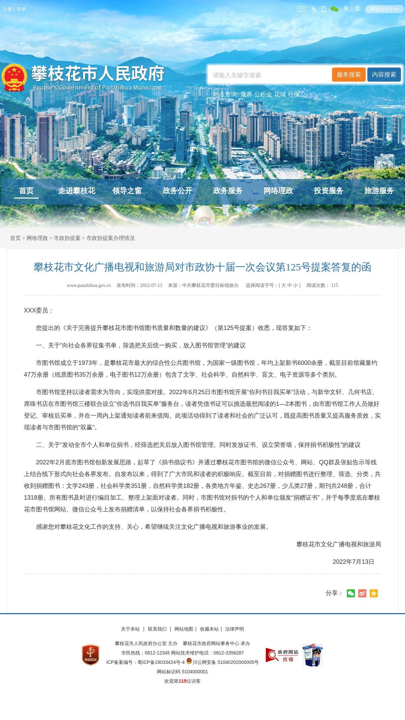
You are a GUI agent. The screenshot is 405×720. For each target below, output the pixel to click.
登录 (21, 9)
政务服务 (228, 190)
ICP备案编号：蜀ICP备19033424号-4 (146, 662)
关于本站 (131, 629)
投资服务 (328, 190)
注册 (7, 9)
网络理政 (278, 190)
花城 (280, 94)
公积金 (263, 94)
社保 (294, 94)
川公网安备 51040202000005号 (222, 662)
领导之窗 (127, 190)
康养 (246, 94)
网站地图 (183, 629)
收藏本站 (209, 629)
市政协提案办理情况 (110, 238)
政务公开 (177, 190)
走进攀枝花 (76, 190)
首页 (26, 190)
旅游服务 (379, 190)
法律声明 (234, 629)
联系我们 (158, 629)
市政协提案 (67, 238)
